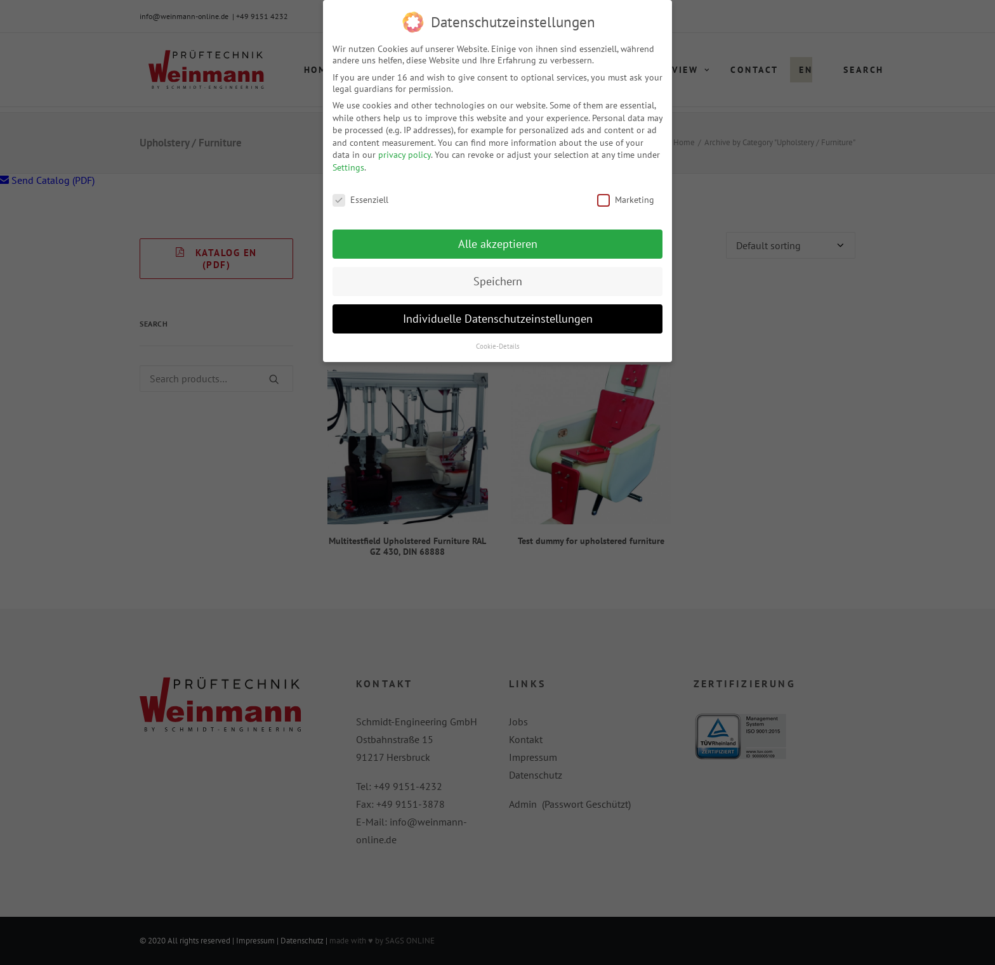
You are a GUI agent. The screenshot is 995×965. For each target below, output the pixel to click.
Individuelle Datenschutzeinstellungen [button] (498, 315)
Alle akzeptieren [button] (497, 240)
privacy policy (404, 151)
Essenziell (360, 196)
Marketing (625, 196)
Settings (348, 163)
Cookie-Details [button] (498, 342)
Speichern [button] (497, 277)
